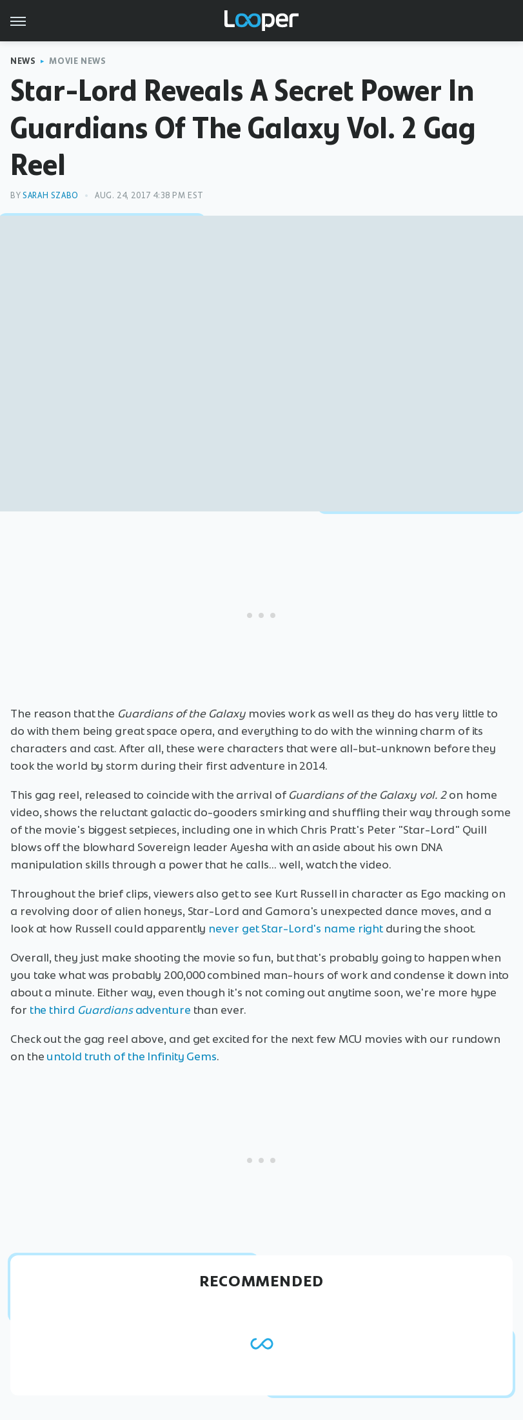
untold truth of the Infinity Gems (131, 1056)
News (22, 61)
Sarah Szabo (51, 195)
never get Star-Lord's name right (295, 928)
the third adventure (110, 1010)
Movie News (77, 61)
